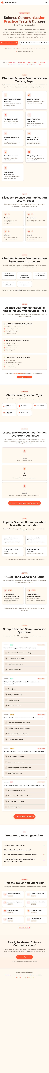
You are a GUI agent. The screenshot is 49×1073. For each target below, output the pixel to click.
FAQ (40, 65)
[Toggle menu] (46, 2)
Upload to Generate (29, 977)
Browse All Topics (24, 927)
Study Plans (21, 65)
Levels (15, 975)
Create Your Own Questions (24, 816)
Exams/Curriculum (32, 62)
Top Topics (8, 975)
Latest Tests (18, 977)
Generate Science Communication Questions (24, 503)
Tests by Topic (11, 62)
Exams (21, 975)
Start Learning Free (24, 957)
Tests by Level (21, 62)
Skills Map (42, 62)
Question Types (12, 65)
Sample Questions (31, 65)
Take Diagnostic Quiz (24, 377)
